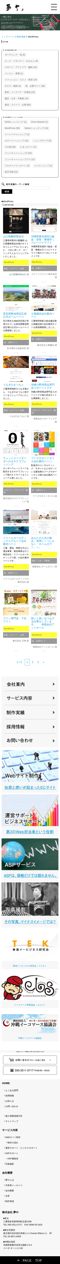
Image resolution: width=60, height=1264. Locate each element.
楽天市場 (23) (11, 172)
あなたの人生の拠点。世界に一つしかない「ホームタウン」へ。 (42, 543)
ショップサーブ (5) (42, 140)
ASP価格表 (13, 1158)
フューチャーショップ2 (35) (18, 153)
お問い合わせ (11, 1106)
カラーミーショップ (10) (16, 140)
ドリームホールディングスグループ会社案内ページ (14, 541)
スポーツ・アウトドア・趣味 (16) (21, 67)
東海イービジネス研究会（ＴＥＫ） (30, 948)
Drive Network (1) (39, 122)
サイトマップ (11, 1121)
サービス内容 (10, 1130)
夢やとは (9, 1180)
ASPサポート (11, 1153)
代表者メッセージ (13, 1185)
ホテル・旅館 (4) (13, 86)
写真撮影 (9, 1164)
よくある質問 (11, 1090)
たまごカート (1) (28, 147)
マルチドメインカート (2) (17, 165)
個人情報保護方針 (13, 1116)
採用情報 (9, 1095)
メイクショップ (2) (43, 165)
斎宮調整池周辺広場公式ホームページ (14, 315)
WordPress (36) (12, 128)
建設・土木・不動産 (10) (16, 98)
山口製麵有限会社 (13, 236)
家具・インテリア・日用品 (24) (20, 92)
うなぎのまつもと (13, 384)
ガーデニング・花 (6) (15, 54)
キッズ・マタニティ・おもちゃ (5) (21, 61)
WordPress (9, 262)
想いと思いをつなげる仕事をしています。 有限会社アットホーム (42, 623)
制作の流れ (13, 1142)
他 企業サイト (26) (35, 86)
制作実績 (9, 1201)
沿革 (7, 1196)
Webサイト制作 (13, 1137)
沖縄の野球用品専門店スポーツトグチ (42, 386)
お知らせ (9, 1101)
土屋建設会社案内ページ (42, 315)
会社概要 (9, 1190)
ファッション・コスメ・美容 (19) (21, 79)
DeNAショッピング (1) (15, 122)
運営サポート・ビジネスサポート (21, 1148)
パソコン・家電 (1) (14, 73)
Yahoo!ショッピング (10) (36, 128)
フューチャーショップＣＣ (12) (20, 159)
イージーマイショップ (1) (17, 134)
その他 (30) (10, 147)
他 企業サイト (39, 268)
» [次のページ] (43, 662)
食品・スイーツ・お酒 (14, 268)
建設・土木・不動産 (41, 561)
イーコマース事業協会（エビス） (30, 990)
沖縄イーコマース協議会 (30, 1026)
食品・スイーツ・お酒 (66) (18, 104)
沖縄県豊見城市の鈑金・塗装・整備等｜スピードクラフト (42, 239)
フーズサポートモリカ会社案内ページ (42, 460)
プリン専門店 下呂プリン (14, 620)
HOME (6, 1083)
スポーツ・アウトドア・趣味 (44, 411)
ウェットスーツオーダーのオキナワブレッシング (14, 461)
